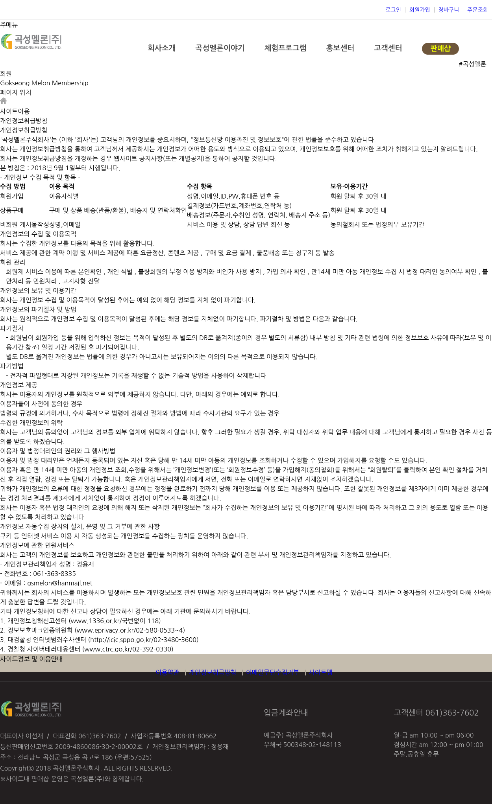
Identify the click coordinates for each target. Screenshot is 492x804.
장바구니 (448, 10)
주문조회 (477, 10)
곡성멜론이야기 (219, 48)
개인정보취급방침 (212, 672)
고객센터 (388, 48)
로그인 (393, 10)
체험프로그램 (285, 48)
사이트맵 (321, 672)
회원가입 (419, 10)
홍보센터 (340, 48)
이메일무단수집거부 (272, 672)
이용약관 (167, 672)
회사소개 (162, 48)
